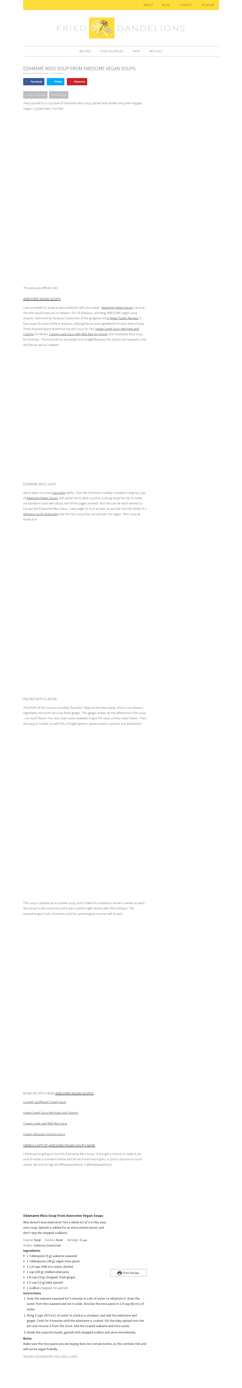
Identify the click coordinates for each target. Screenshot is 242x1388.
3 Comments (57, 73)
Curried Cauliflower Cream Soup (44, 1102)
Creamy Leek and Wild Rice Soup (45, 1123)
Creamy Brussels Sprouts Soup (44, 1134)
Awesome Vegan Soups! (74, 1093)
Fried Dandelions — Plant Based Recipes (121, 26)
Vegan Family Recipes (124, 318)
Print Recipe (59, 95)
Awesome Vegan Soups (42, 299)
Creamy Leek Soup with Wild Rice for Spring (78, 334)
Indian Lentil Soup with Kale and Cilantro (50, 1113)
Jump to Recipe (35, 95)
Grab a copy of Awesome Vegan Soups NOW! (59, 1145)
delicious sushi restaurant (40, 514)
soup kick (58, 493)
